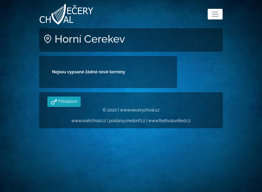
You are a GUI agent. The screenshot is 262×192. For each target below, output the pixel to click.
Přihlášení (67, 101)
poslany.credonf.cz (127, 120)
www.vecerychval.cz (139, 110)
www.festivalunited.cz (169, 120)
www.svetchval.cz (88, 120)
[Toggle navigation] (215, 14)
